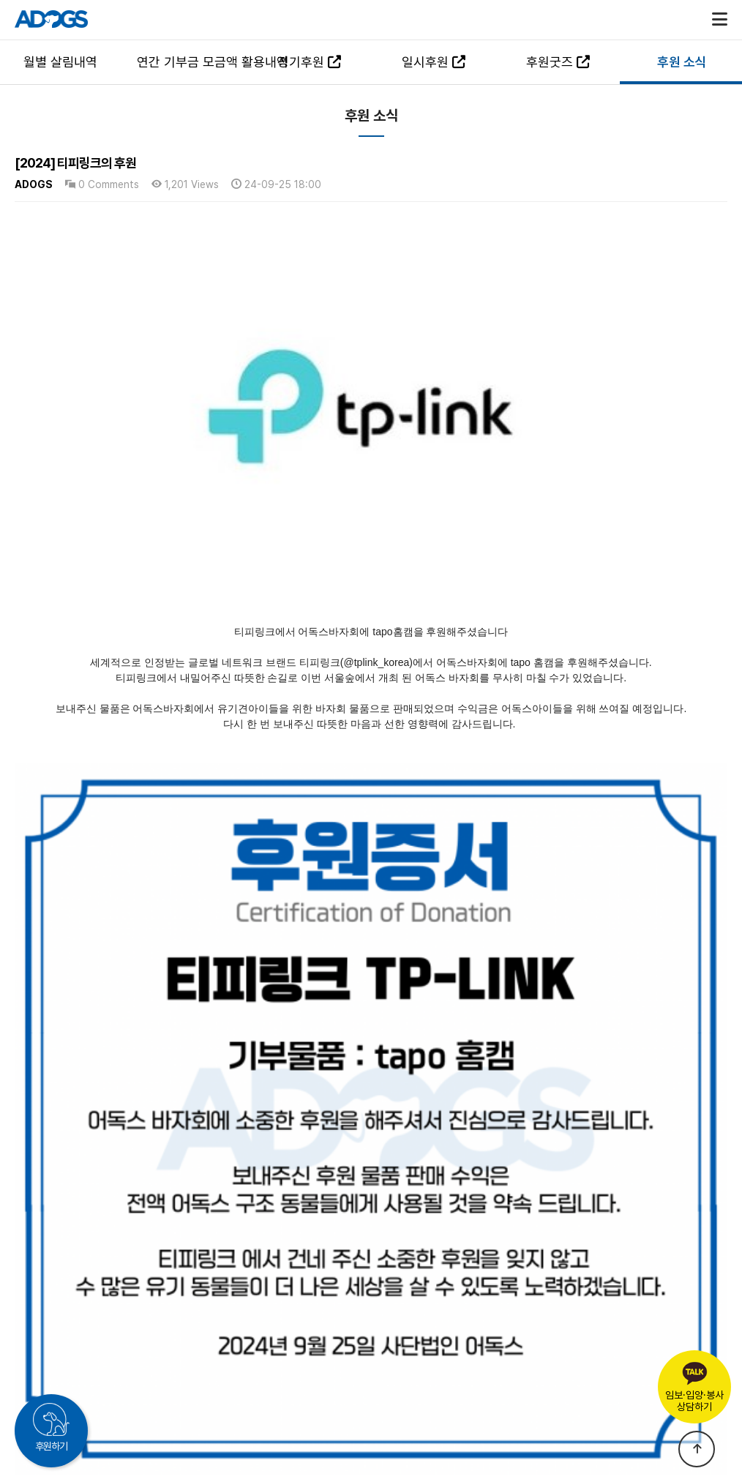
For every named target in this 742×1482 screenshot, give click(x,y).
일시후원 (433, 62)
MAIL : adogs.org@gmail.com (483, 1411)
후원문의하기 (573, 1398)
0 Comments (102, 184)
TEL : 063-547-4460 (241, 1411)
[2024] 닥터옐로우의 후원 (110, 1261)
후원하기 (51, 1446)
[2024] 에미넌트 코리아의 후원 (120, 1226)
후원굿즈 (558, 62)
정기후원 (309, 62)
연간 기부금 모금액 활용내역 (192, 62)
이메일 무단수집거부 (458, 1386)
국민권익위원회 (281, 1386)
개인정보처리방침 (368, 1386)
